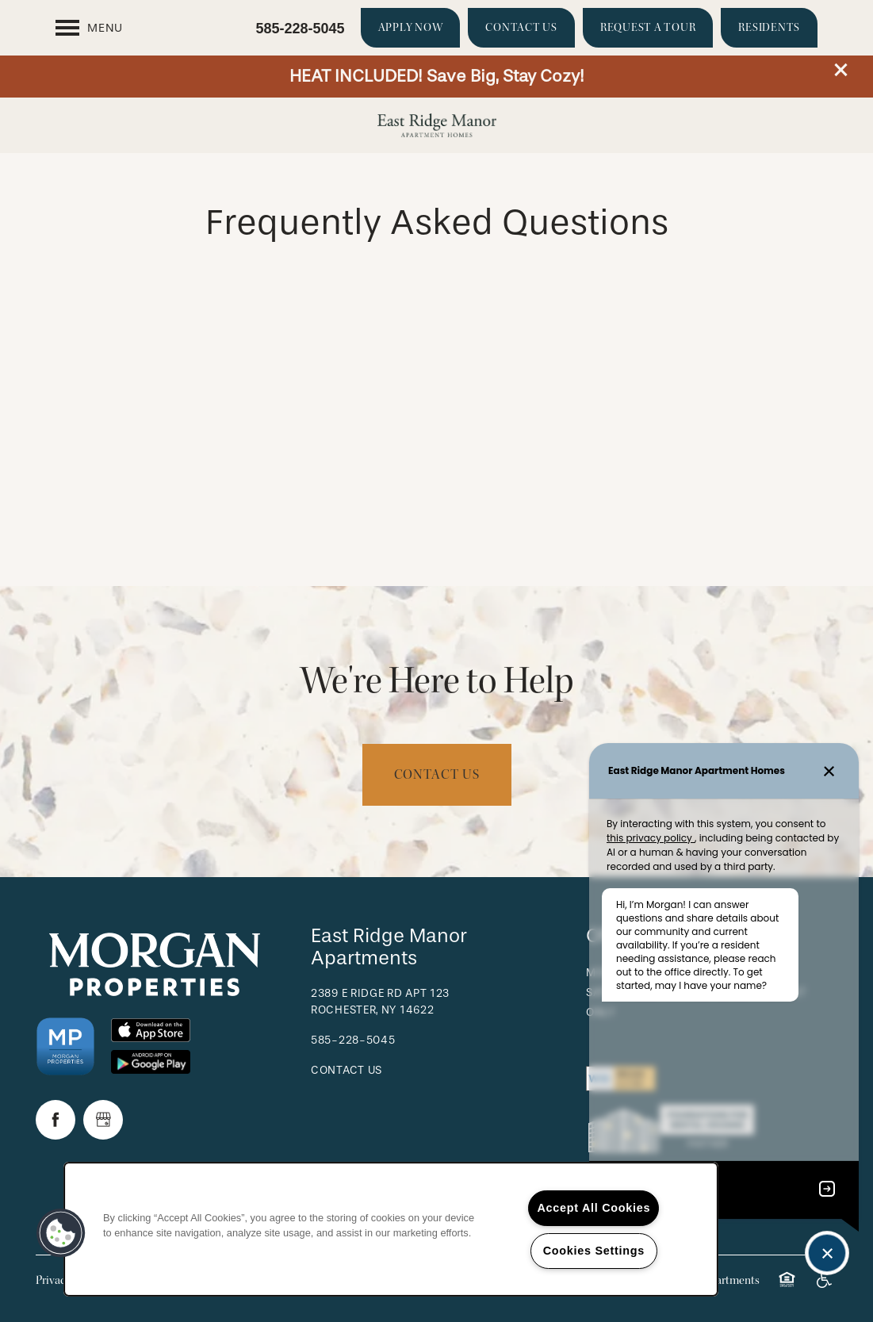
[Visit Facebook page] (55, 1120)
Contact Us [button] (437, 774)
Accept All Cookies (593, 1207)
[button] (841, 70)
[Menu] (89, 28)
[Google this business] (103, 1120)
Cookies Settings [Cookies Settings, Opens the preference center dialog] (594, 1250)
